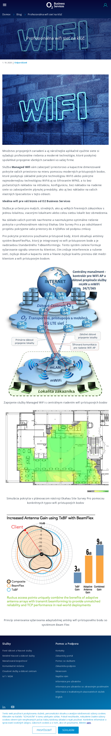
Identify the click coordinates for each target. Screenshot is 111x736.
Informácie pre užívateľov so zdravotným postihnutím (82, 686)
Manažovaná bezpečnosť (14, 660)
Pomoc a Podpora (67, 643)
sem (89, 722)
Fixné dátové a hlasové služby (17, 650)
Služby (6, 643)
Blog (19, 14)
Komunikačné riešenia (13, 666)
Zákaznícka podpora (65, 666)
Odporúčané (20, 62)
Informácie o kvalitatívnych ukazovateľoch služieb (80, 691)
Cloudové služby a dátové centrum (19, 671)
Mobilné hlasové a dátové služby (18, 655)
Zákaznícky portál (64, 655)
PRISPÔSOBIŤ (44, 730)
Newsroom (61, 671)
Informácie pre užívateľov (68, 681)
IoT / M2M (7, 676)
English (59, 696)
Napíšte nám (62, 676)
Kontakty (60, 650)
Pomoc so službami (65, 660)
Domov (6, 14)
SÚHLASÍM (68, 730)
